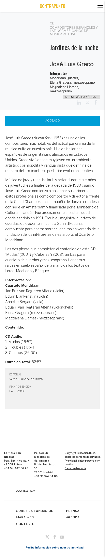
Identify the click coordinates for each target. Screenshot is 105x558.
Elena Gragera (60, 83)
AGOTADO (52, 121)
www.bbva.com (25, 491)
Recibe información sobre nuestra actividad (55, 547)
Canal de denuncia (75, 468)
